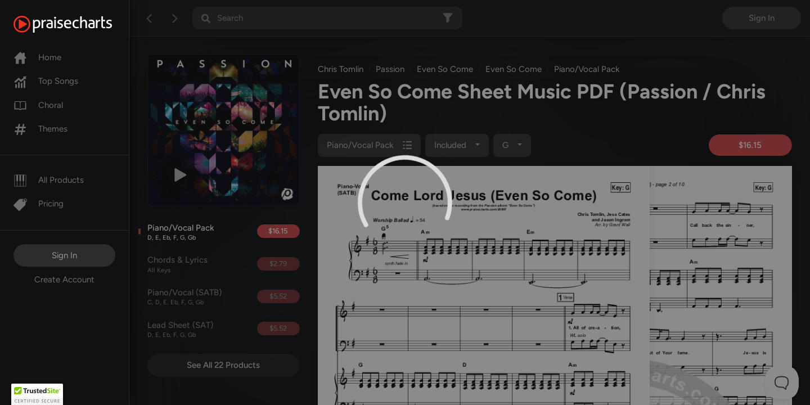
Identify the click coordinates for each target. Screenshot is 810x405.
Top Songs (46, 81)
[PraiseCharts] (77, 24)
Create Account (64, 279)
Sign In (64, 255)
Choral (38, 105)
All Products (49, 180)
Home (37, 57)
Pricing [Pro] (39, 204)
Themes (41, 129)
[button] (37, 394)
